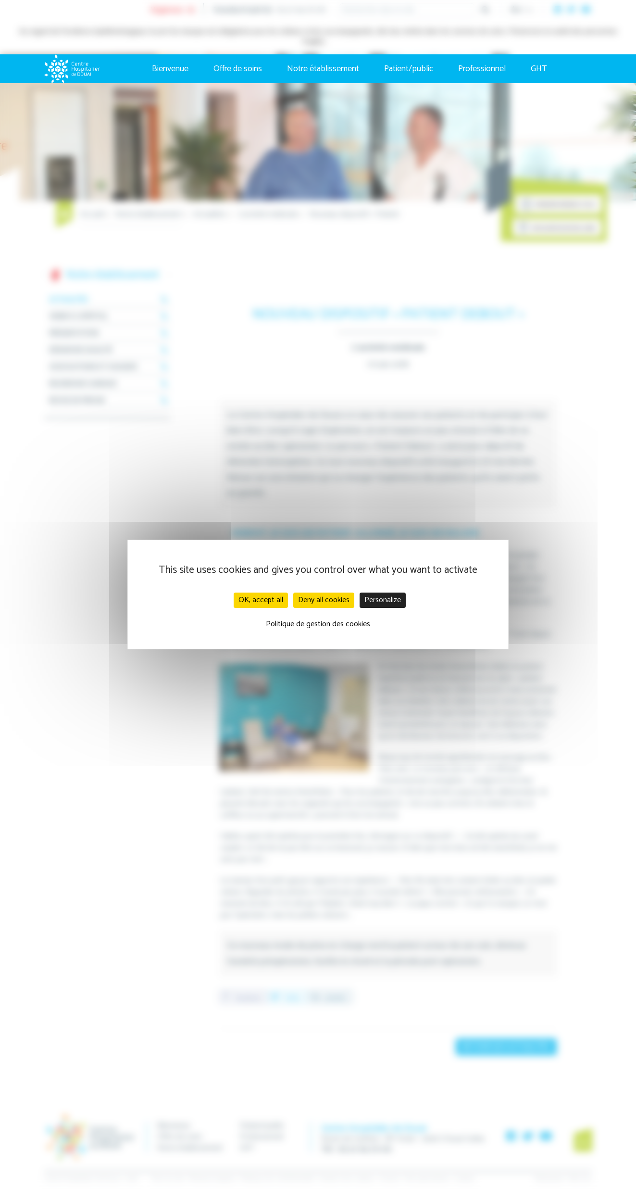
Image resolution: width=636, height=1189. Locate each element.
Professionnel (482, 69)
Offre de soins (237, 69)
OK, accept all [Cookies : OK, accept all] (260, 600)
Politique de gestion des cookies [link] (318, 624)
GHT (539, 69)
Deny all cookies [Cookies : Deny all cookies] (323, 600)
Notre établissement (323, 69)
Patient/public (408, 69)
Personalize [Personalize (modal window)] (382, 600)
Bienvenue (170, 69)
